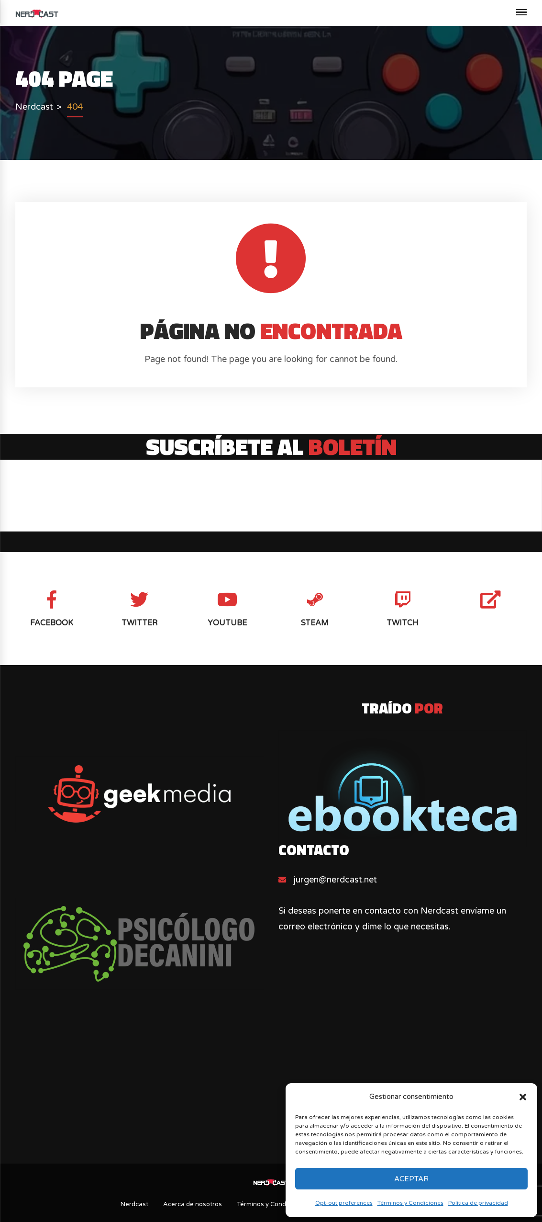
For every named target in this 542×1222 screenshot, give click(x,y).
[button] (523, 1097)
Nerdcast (134, 1204)
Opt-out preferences (344, 1202)
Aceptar (411, 1179)
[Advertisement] (271, 1081)
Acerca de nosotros (192, 1204)
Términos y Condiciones (410, 1202)
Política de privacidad (478, 1202)
